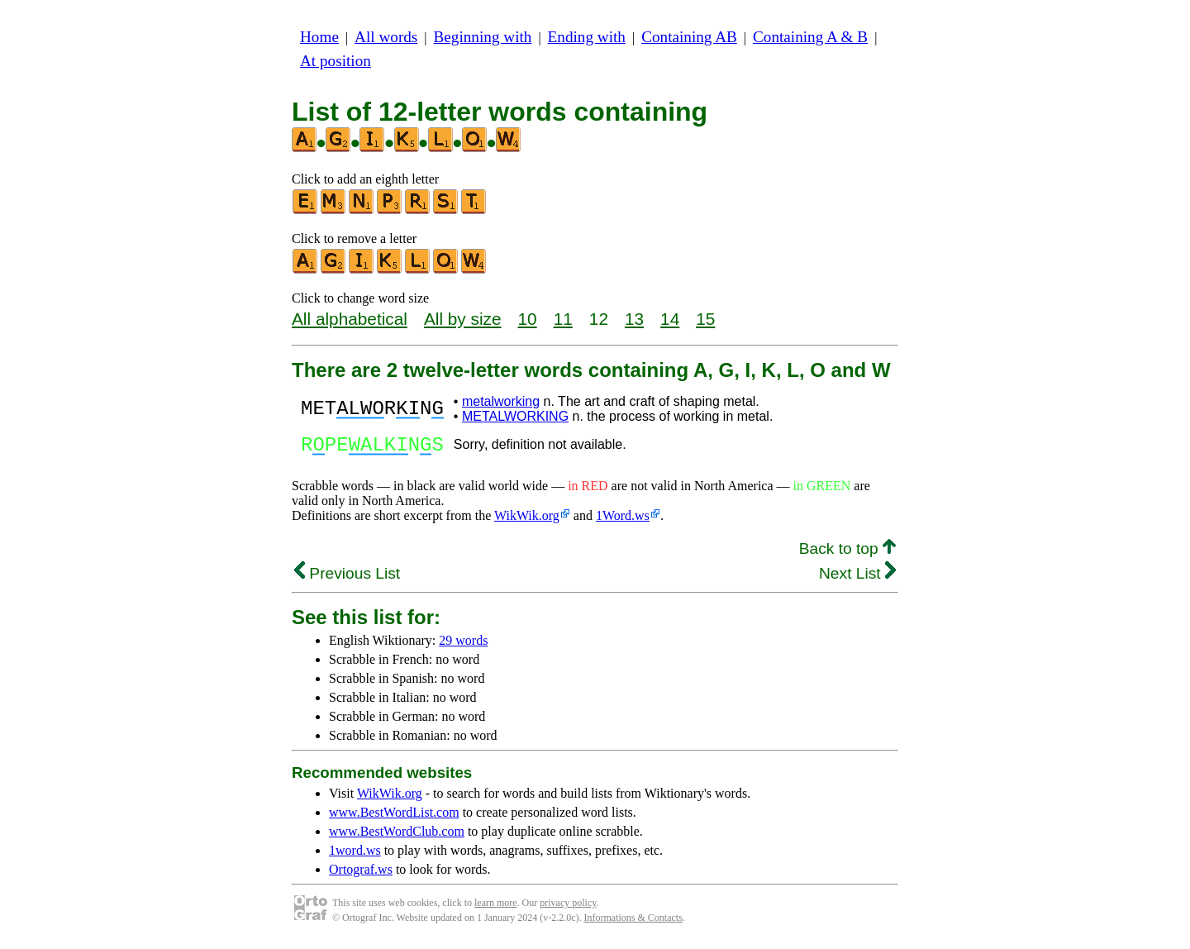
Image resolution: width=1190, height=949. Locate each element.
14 (669, 318)
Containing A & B (810, 36)
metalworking (501, 401)
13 (634, 318)
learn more (495, 907)
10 (527, 318)
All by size (463, 318)
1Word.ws (623, 520)
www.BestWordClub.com (396, 836)
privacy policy (568, 907)
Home (319, 36)
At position (335, 60)
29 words (463, 645)
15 (705, 318)
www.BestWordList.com (394, 817)
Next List (857, 578)
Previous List (347, 578)
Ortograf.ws (361, 874)
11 (563, 318)
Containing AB (689, 36)
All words (386, 36)
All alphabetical (349, 318)
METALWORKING (515, 416)
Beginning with (483, 36)
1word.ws (355, 855)
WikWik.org (526, 520)
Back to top (847, 553)
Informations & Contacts (633, 922)
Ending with (587, 36)
